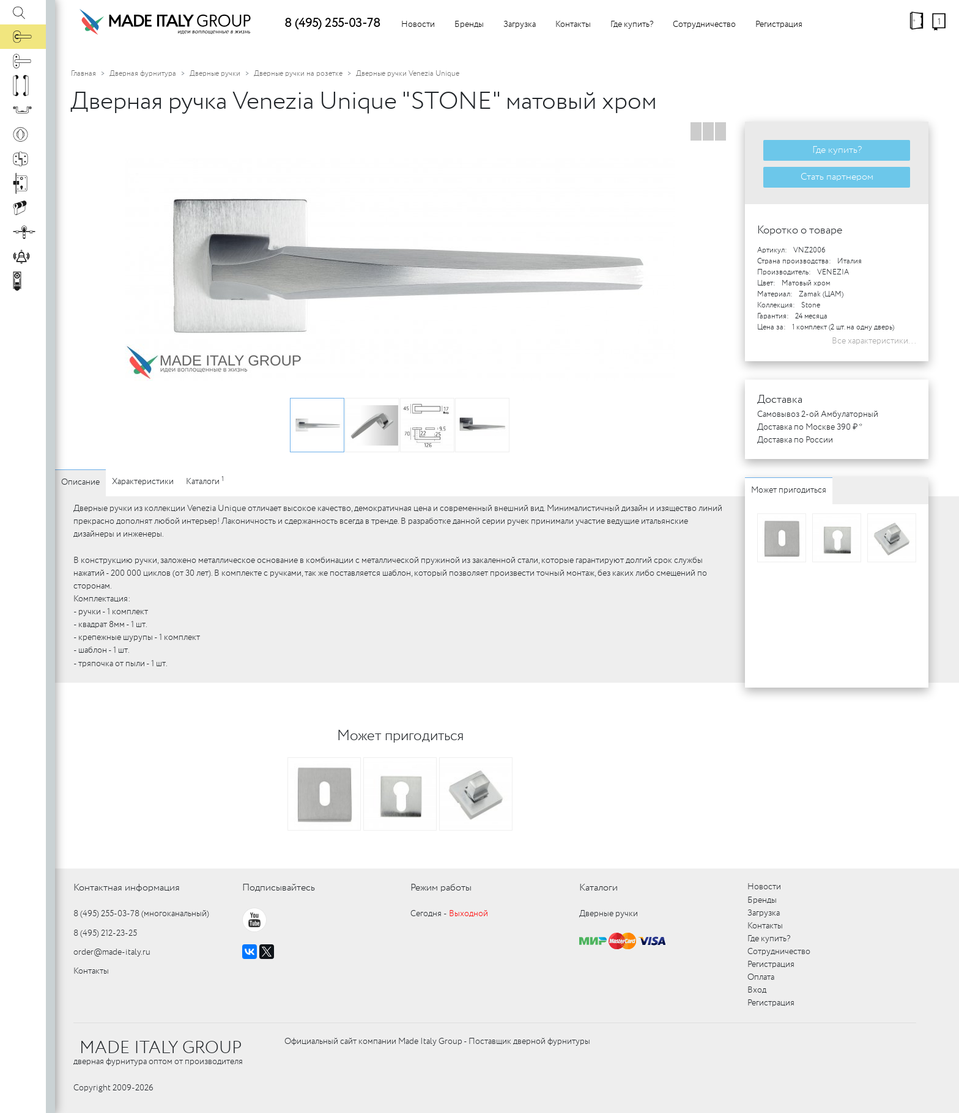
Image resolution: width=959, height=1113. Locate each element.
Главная (83, 73)
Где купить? (631, 24)
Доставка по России (795, 440)
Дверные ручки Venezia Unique (407, 73)
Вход (756, 990)
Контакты (573, 24)
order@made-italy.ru (111, 952)
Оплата (760, 977)
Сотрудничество (704, 24)
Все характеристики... (874, 341)
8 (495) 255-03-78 (332, 23)
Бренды (469, 24)
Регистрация (778, 24)
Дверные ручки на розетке (298, 73)
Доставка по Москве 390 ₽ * (809, 427)
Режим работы (441, 888)
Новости (418, 24)
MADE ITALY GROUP (161, 1048)
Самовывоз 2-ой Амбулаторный (817, 414)
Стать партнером (837, 177)
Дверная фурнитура (142, 73)
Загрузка (519, 24)
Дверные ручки (215, 73)
